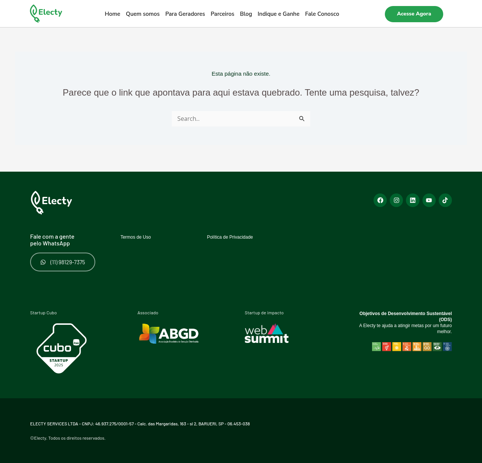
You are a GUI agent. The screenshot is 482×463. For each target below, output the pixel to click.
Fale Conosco (322, 14)
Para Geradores (185, 14)
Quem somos (143, 14)
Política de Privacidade (237, 234)
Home (112, 14)
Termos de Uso (140, 234)
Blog (246, 14)
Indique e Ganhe (278, 14)
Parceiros (223, 14)
